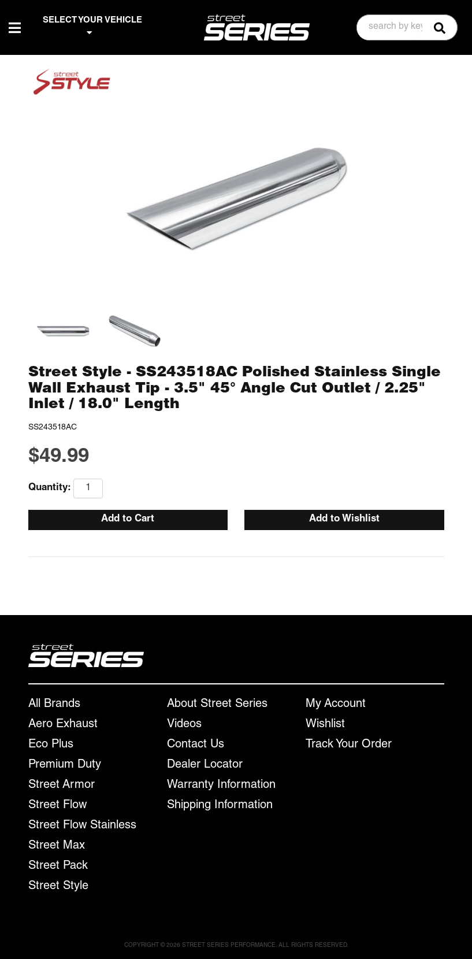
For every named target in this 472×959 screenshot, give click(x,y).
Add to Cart (127, 519)
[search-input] (389, 28)
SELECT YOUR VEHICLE (92, 26)
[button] (407, 27)
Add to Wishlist (344, 519)
